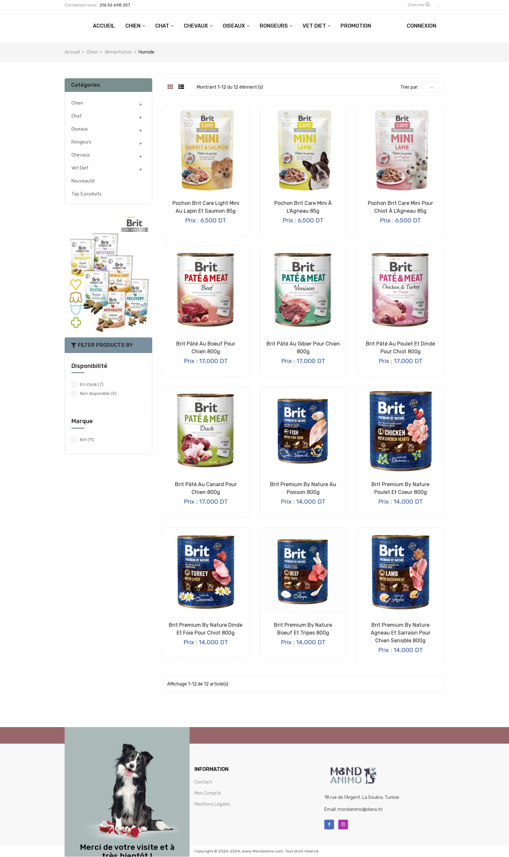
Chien (162, 26)
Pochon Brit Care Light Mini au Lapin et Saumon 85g (205, 207)
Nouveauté (83, 181)
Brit (87, 439)
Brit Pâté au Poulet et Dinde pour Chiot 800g (400, 348)
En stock (92, 384)
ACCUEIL (133, 26)
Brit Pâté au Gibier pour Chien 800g (303, 348)
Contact (203, 782)
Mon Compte (207, 793)
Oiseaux (263, 26)
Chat (191, 26)
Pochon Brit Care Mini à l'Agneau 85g (303, 207)
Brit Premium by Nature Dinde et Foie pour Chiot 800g (205, 629)
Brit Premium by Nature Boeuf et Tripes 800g (303, 629)
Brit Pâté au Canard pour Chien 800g (206, 488)
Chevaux (225, 26)
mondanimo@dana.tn (360, 809)
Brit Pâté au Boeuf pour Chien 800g (205, 348)
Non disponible (98, 393)
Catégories (85, 85)
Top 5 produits (86, 194)
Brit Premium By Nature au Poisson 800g (303, 488)
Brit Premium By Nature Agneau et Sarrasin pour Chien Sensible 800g (400, 633)
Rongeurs (303, 26)
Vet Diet (343, 26)
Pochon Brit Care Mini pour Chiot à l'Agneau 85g (400, 207)
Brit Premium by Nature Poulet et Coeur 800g (400, 488)
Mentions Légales (212, 804)
